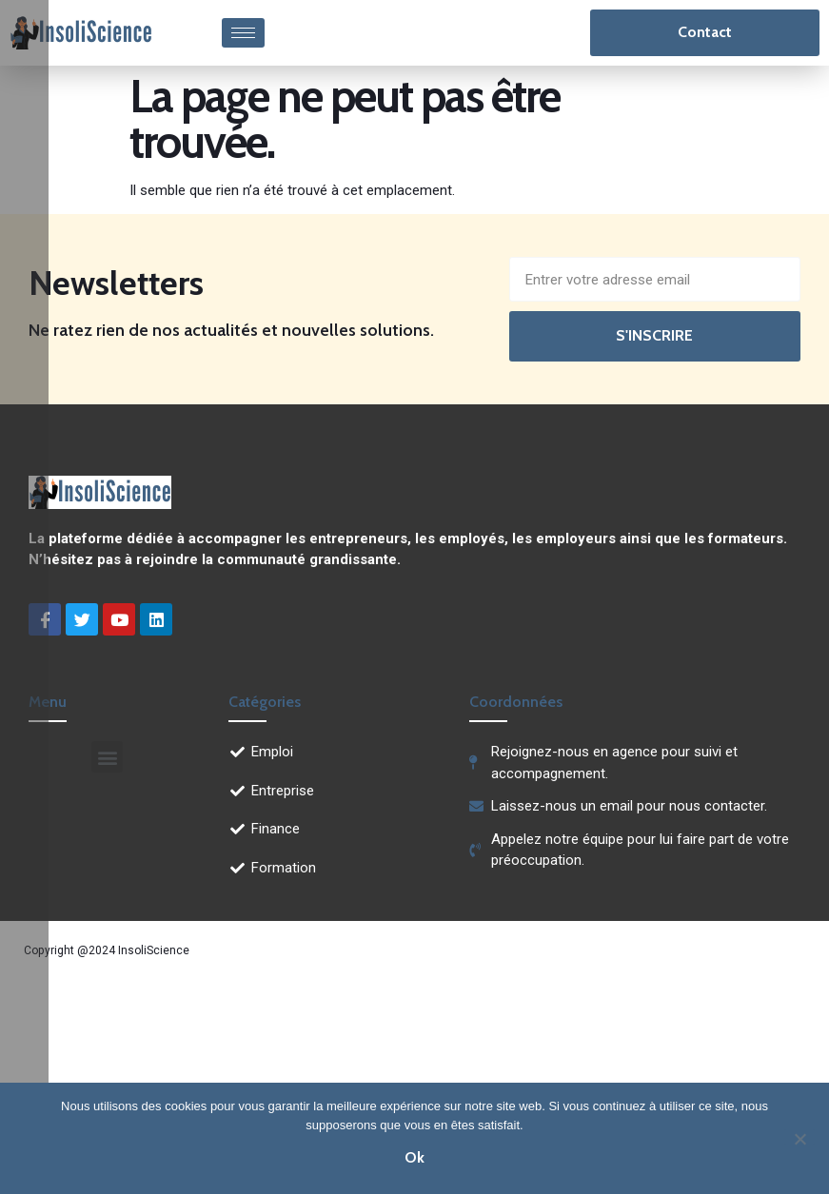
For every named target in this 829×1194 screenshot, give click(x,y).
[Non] (799, 1137)
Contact (705, 32)
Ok (414, 1157)
